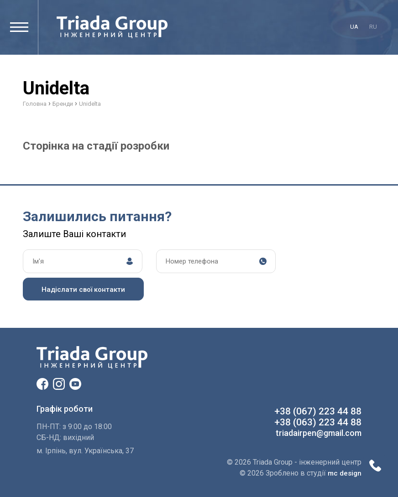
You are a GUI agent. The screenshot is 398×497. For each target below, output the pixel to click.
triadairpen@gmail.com (318, 433)
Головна (35, 103)
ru (373, 26)
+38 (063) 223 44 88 (317, 422)
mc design (344, 473)
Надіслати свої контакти (83, 289)
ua (354, 26)
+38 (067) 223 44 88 (317, 411)
